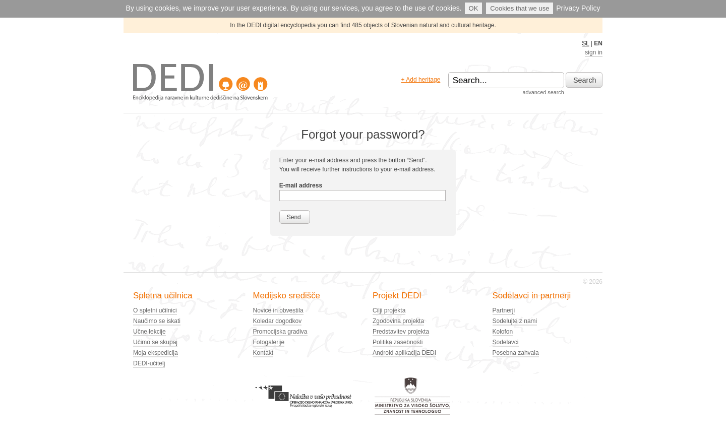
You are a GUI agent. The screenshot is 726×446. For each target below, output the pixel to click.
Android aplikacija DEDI (404, 352)
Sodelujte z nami (515, 321)
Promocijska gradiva (280, 331)
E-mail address (300, 185)
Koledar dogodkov (277, 321)
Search (584, 80)
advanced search (543, 92)
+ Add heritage (421, 79)
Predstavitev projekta (401, 331)
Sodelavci (506, 342)
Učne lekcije (149, 331)
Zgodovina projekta (398, 321)
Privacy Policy (578, 8)
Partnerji (504, 310)
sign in (593, 52)
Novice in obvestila (278, 310)
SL (585, 43)
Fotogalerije (269, 342)
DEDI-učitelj (149, 363)
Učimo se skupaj (155, 342)
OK (473, 8)
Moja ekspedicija (155, 352)
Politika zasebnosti (397, 342)
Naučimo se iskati (156, 321)
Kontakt (263, 352)
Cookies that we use (519, 8)
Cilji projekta (389, 310)
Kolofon (503, 331)
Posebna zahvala (516, 352)
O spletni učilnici (155, 310)
